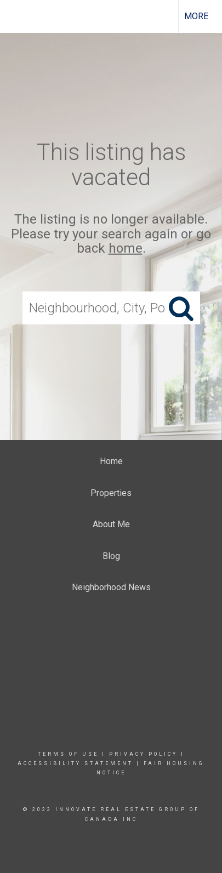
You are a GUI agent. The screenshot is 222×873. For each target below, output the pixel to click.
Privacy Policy (143, 754)
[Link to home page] (18, 16)
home (126, 248)
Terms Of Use (68, 754)
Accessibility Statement (75, 763)
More (196, 16)
